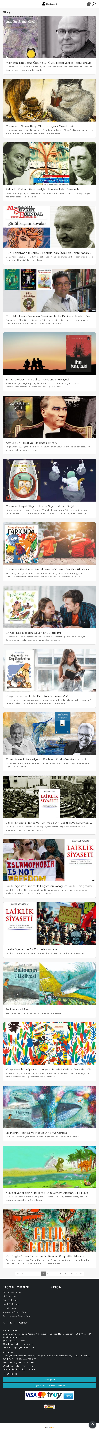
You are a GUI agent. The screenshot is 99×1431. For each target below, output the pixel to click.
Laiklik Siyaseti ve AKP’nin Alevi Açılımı (32, 949)
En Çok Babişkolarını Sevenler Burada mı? (34, 632)
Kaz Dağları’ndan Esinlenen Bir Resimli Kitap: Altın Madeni (45, 1256)
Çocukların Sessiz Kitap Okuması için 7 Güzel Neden (41, 126)
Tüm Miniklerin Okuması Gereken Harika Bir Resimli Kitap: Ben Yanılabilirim (49, 316)
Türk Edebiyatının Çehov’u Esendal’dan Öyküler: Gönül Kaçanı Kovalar (49, 253)
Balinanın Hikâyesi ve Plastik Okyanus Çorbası (37, 1132)
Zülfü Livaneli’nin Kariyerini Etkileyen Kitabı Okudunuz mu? (46, 759)
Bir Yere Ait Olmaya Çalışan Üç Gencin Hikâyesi (37, 379)
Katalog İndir (49, 1379)
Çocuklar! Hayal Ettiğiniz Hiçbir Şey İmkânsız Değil (40, 506)
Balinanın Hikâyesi (18, 1009)
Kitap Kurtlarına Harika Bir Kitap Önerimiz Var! (37, 696)
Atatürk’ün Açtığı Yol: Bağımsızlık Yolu (31, 442)
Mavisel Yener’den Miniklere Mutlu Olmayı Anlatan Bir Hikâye (47, 1192)
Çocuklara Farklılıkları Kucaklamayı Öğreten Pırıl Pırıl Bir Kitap (47, 569)
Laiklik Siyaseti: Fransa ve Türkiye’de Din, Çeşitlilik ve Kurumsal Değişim (49, 822)
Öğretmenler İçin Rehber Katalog (49, 1386)
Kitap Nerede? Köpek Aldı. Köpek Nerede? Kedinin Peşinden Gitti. (49, 1069)
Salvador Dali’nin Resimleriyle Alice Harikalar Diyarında (42, 189)
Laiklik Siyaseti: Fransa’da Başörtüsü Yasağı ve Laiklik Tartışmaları (49, 886)
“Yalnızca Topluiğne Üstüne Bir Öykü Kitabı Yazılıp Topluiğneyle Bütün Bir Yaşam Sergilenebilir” (49, 62)
